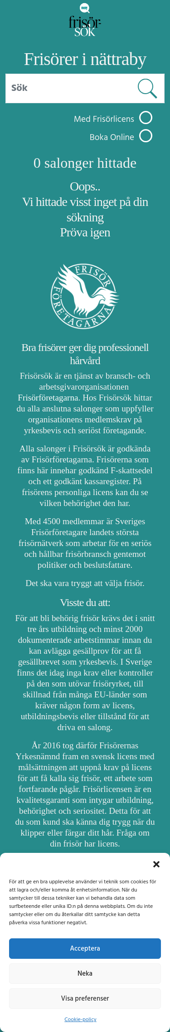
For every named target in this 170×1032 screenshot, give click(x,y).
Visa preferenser (85, 998)
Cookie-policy (80, 1019)
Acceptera (85, 948)
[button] (156, 864)
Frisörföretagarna (48, 397)
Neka (85, 973)
